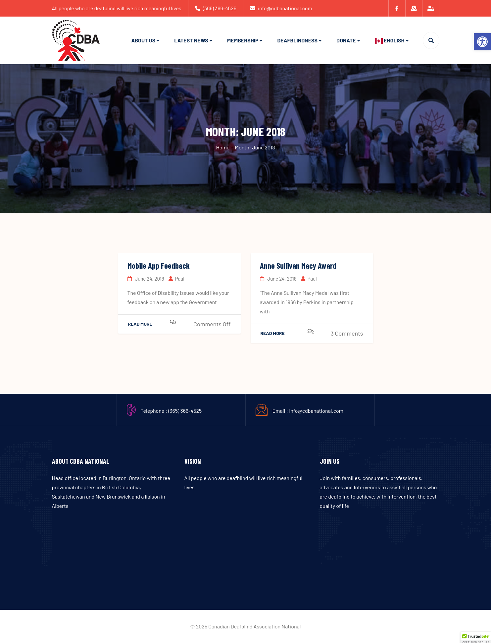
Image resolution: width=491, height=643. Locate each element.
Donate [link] (346, 40)
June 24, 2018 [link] (145, 279)
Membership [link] (243, 40)
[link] (482, 41)
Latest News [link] (191, 40)
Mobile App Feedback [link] (158, 265)
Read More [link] (140, 324)
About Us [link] (143, 40)
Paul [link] (176, 279)
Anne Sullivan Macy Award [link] (298, 265)
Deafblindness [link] (297, 40)
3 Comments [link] (347, 333)
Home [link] (222, 147)
